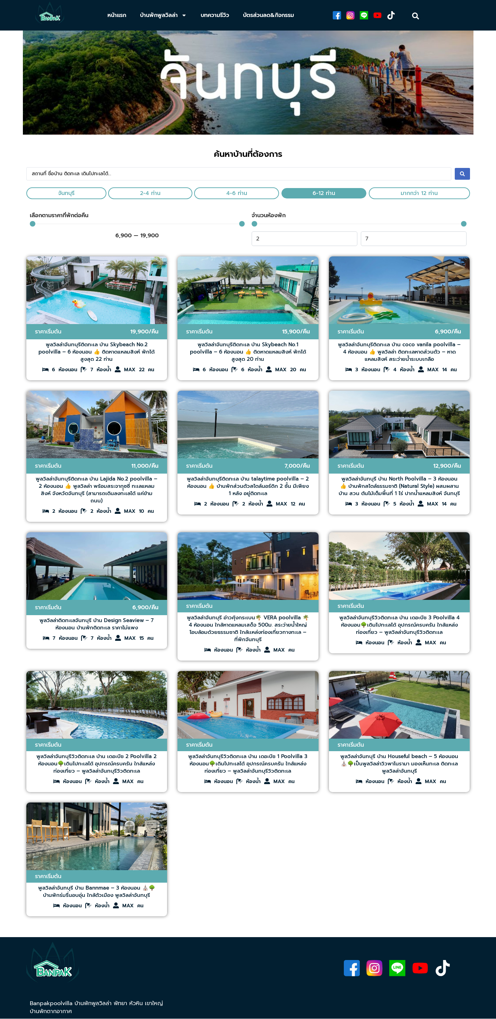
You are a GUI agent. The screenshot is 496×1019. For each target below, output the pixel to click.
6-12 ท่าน (324, 193)
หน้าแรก (116, 15)
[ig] (350, 15)
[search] (415, 15)
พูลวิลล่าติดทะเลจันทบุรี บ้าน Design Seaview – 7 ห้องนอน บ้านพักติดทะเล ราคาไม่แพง (97, 624)
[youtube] (378, 15)
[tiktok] (391, 15)
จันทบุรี (66, 193)
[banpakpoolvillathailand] (49, 15)
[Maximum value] (413, 239)
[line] (364, 15)
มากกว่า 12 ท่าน (419, 193)
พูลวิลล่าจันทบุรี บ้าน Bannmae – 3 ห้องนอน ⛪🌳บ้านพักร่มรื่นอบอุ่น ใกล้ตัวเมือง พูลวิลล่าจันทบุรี (96, 891)
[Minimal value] (137, 224)
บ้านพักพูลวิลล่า (163, 15)
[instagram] (373, 969)
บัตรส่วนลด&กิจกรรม (268, 15)
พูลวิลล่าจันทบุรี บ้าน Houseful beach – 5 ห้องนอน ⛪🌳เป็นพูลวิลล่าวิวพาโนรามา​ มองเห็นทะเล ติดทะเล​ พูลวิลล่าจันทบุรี (399, 764)
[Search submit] (462, 174)
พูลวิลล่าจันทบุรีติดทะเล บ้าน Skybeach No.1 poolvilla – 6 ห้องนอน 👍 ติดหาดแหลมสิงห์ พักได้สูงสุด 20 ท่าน (248, 352)
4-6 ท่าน (236, 193)
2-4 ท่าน (150, 193)
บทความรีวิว (215, 15)
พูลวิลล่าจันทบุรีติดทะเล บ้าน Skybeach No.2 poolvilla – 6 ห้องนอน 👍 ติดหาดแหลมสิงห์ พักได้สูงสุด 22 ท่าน (96, 352)
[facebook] (336, 15)
